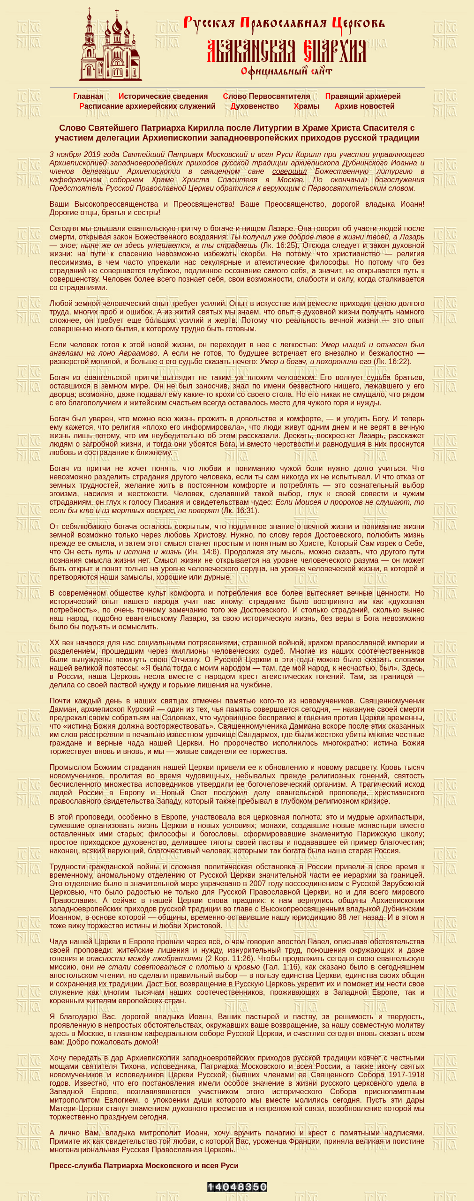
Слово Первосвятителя (266, 96)
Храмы (307, 106)
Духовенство (255, 106)
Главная (88, 96)
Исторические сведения (163, 96)
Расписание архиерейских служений (147, 106)
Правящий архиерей (363, 96)
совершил (289, 171)
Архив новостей (365, 106)
